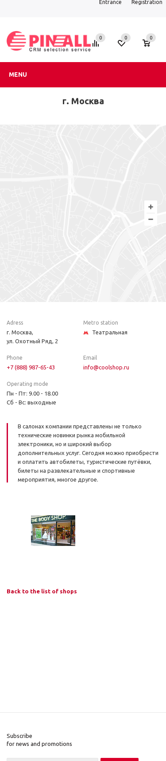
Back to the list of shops (42, 591)
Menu (18, 74)
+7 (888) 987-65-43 (31, 367)
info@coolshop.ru (106, 367)
